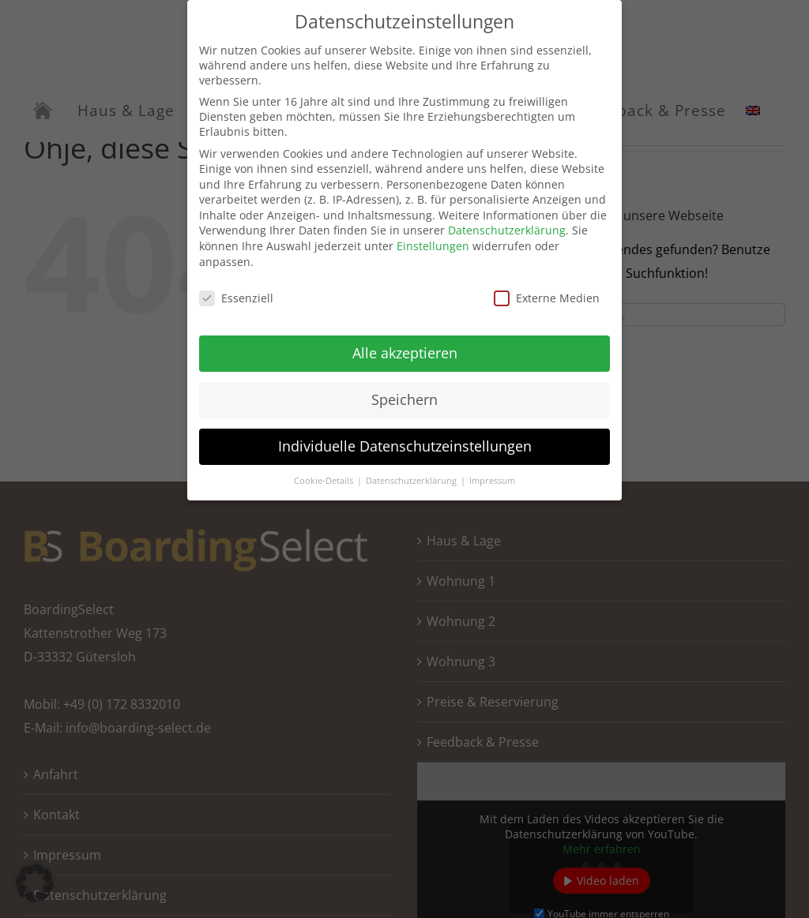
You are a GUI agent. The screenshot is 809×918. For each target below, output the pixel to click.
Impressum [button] (492, 474)
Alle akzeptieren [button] (404, 346)
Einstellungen (433, 239)
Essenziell (236, 290)
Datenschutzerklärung (507, 223)
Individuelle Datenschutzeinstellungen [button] (405, 439)
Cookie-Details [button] (325, 474)
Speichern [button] (404, 393)
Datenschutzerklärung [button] (412, 474)
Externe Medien (547, 290)
